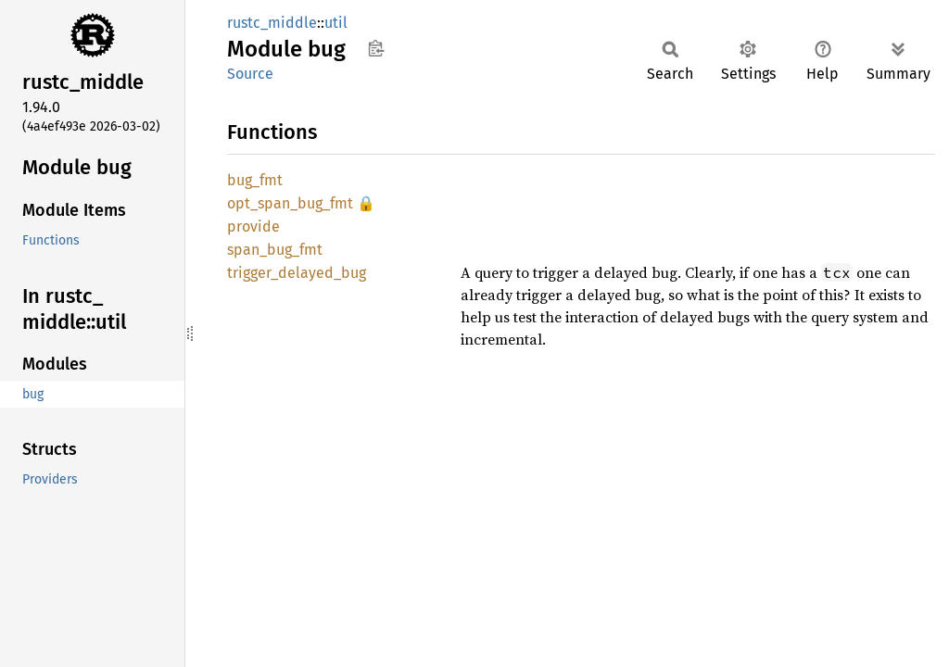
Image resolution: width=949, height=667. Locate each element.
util (336, 22)
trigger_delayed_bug (296, 273)
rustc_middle (272, 22)
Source (250, 73)
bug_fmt (255, 180)
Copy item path (376, 48)
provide (253, 226)
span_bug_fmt (275, 249)
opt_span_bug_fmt (290, 203)
